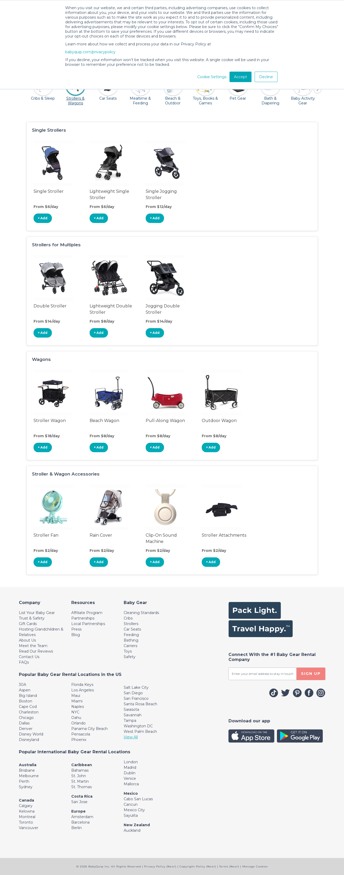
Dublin (129, 773)
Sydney (25, 787)
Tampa (130, 720)
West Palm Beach (140, 731)
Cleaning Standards (141, 612)
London (131, 762)
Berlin (76, 827)
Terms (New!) (229, 866)
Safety (129, 656)
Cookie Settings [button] (211, 76)
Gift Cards (28, 623)
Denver (25, 728)
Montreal (27, 816)
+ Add (42, 218)
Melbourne (29, 775)
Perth (24, 781)
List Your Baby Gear (37, 612)
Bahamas (80, 770)
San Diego (133, 693)
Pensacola (80, 734)
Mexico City (134, 810)
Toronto (26, 822)
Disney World (31, 734)
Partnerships (82, 618)
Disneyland (29, 739)
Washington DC (138, 726)
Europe (78, 811)
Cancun (131, 804)
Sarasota (131, 709)
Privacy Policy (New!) (160, 866)
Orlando (78, 723)
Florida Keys (82, 684)
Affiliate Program (86, 612)
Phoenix (78, 739)
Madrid (130, 767)
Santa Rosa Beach (140, 704)
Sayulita (131, 815)
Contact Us (29, 656)
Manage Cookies (255, 866)
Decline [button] (266, 76)
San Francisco (136, 698)
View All (131, 737)
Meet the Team (33, 645)
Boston (25, 701)
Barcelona (80, 822)
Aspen (24, 690)
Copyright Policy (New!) (197, 866)
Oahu (76, 717)
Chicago (26, 717)
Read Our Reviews (36, 651)
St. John (78, 775)
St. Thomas (81, 787)
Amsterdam (82, 816)
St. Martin (80, 781)
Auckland (132, 830)
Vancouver (28, 827)
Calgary (25, 805)
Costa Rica (81, 796)
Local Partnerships (88, 623)
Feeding (131, 634)
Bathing (131, 640)
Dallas (24, 723)
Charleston (29, 712)
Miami (77, 701)
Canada (26, 800)
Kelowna (27, 811)
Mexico (131, 793)
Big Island (28, 695)
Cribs (128, 618)
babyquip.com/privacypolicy (90, 52)
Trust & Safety (32, 618)
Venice (130, 778)
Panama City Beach (89, 728)
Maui (75, 695)
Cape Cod (28, 706)
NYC (75, 712)
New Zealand (137, 825)
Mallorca (131, 784)
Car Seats (132, 629)
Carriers (130, 645)
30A (22, 684)
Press (76, 629)
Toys (128, 651)
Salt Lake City (136, 687)
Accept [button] (240, 76)
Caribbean (81, 764)
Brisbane (27, 770)
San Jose (79, 801)
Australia (27, 764)
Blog (75, 634)
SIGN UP (311, 673)
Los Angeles (82, 690)
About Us (27, 640)
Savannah (132, 715)
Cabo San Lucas (138, 799)
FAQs (24, 662)
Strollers (131, 623)
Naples (77, 706)
